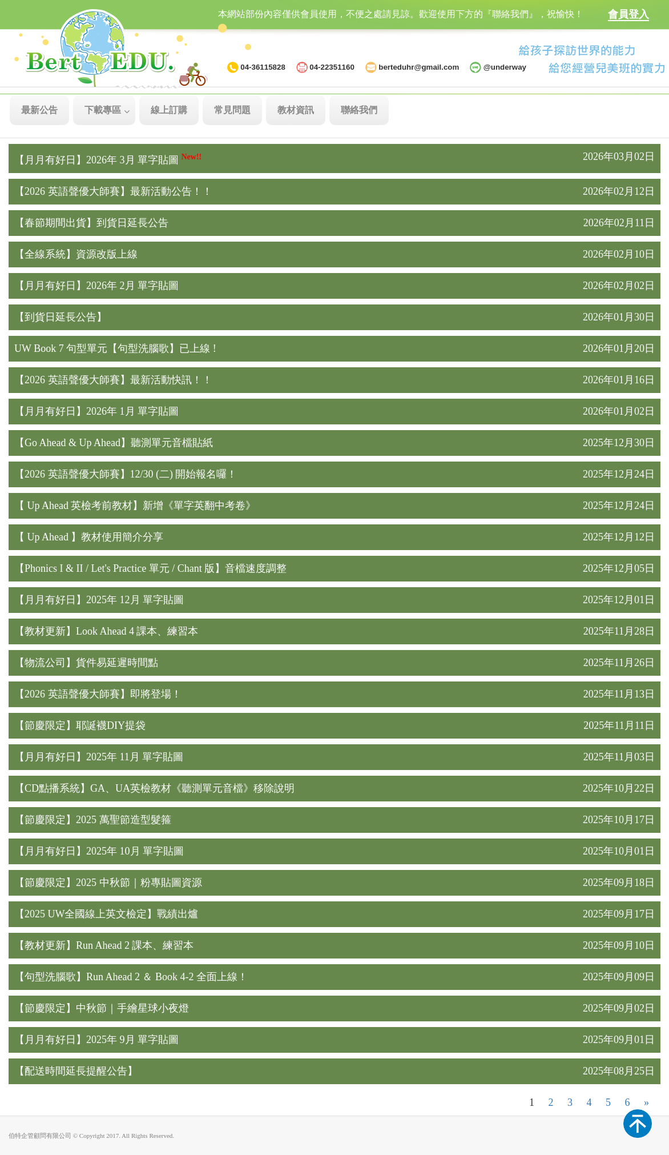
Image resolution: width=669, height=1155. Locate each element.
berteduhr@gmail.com (418, 67)
